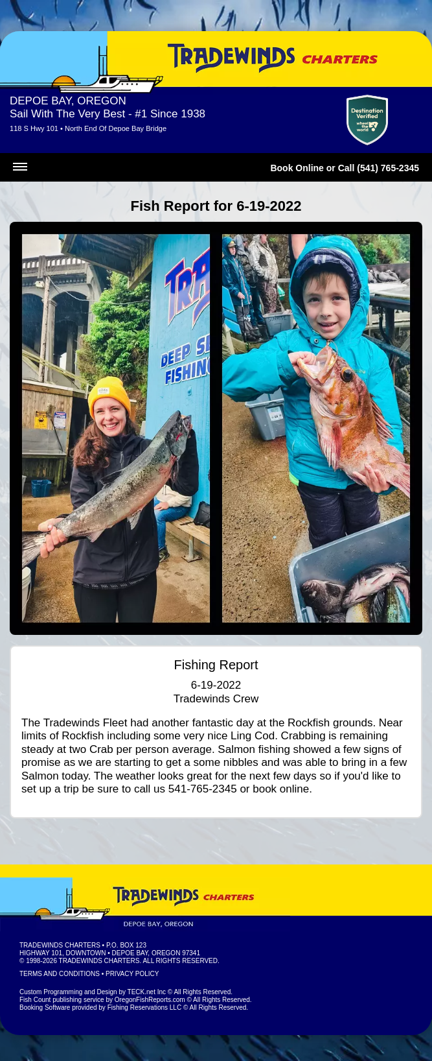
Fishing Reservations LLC (145, 1007)
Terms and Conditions (59, 973)
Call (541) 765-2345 (378, 168)
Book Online (296, 168)
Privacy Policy (132, 973)
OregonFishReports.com (150, 999)
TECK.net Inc (147, 991)
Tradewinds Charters (59, 945)
